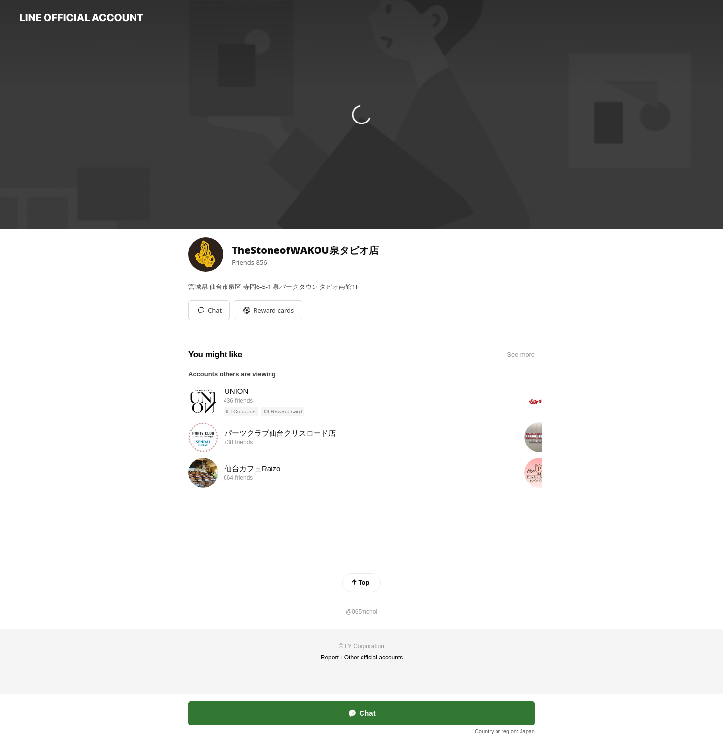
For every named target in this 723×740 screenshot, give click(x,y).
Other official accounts (373, 657)
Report (330, 657)
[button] (268, 310)
